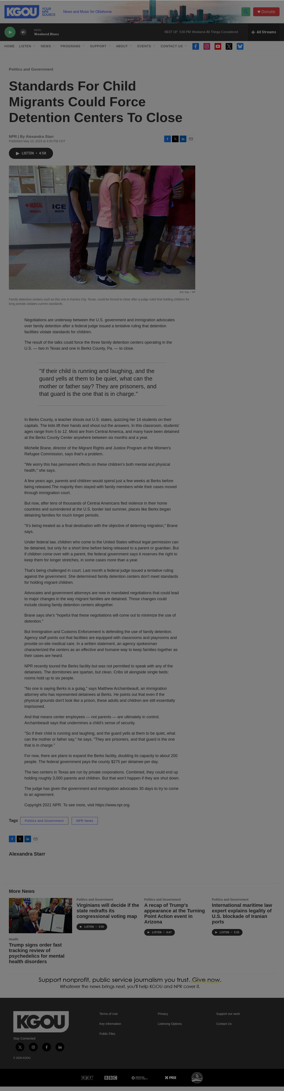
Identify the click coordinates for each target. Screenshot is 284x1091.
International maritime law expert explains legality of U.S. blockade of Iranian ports (242, 918)
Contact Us (172, 46)
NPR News (84, 825)
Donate (268, 11)
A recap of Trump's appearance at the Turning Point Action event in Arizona (174, 918)
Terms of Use (108, 1018)
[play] (10, 32)
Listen (25, 46)
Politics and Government (31, 74)
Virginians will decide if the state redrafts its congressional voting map (108, 915)
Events (144, 46)
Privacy (163, 1018)
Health (13, 943)
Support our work (228, 1018)
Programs (71, 46)
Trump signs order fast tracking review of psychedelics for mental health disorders (37, 958)
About (122, 46)
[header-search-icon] (245, 11)
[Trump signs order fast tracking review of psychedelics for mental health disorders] (40, 920)
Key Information (110, 1028)
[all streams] (264, 32)
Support (98, 46)
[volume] (23, 32)
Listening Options (170, 1028)
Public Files (107, 1038)
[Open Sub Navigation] (34, 46)
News (46, 46)
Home (9, 46)
